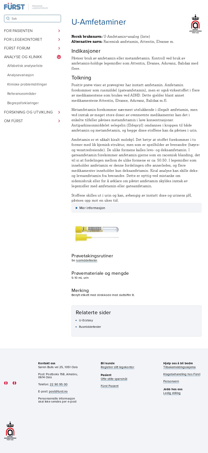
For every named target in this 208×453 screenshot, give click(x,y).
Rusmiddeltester (90, 327)
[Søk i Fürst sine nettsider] (32, 18)
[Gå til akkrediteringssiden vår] (10, 431)
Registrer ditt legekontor (117, 367)
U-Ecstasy (86, 320)
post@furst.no (58, 391)
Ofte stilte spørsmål (114, 378)
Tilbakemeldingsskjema (179, 367)
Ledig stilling (172, 393)
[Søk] (8, 18)
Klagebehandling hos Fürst (181, 374)
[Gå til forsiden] (26, 7)
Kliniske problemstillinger (27, 84)
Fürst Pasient (109, 386)
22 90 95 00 (59, 384)
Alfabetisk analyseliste (25, 65)
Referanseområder (21, 93)
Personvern (171, 381)
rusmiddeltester (86, 260)
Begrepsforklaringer (23, 103)
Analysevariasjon (20, 75)
